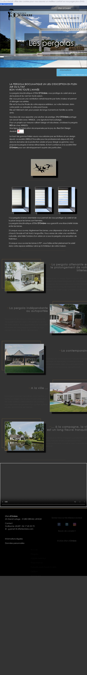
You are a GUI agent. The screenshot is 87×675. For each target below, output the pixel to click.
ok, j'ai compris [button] (6, 4)
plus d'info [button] (79, 1)
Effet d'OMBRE (64, 8)
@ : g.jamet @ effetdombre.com (19, 531)
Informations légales (14, 541)
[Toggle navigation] (75, 8)
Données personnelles (14, 545)
